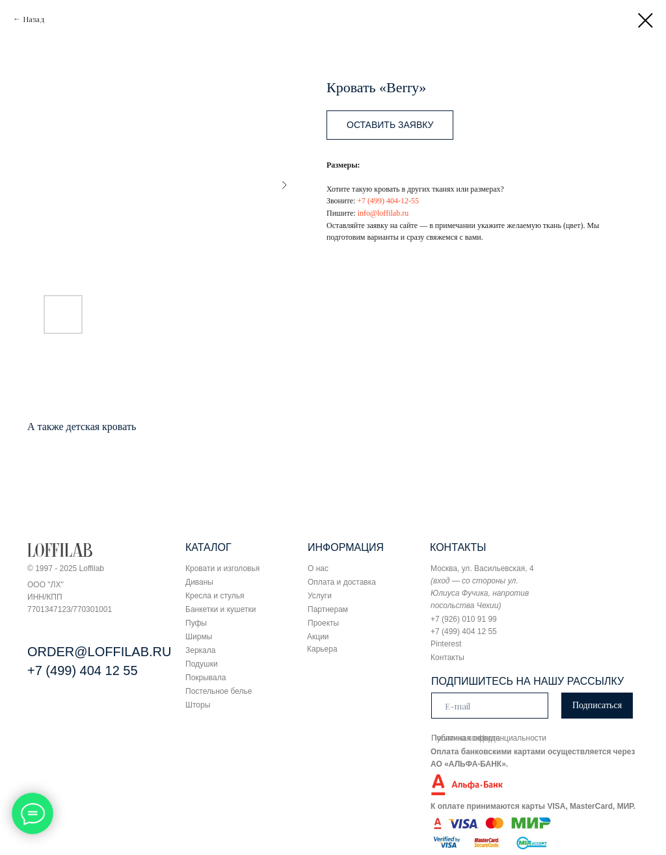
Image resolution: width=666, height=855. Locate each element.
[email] (489, 706)
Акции (318, 636)
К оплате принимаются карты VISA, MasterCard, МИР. (533, 806)
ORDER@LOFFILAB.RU (99, 651)
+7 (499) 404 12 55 (82, 670)
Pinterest (446, 643)
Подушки (201, 664)
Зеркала (200, 650)
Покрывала (205, 677)
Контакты (447, 657)
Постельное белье (218, 691)
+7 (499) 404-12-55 (388, 200)
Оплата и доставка (342, 582)
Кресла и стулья (215, 595)
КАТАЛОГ (208, 547)
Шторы (197, 704)
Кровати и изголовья (222, 568)
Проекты (323, 623)
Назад (34, 19)
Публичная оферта (465, 738)
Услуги (320, 595)
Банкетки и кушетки (220, 609)
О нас (318, 568)
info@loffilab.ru (383, 213)
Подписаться (597, 705)
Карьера (322, 649)
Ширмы (198, 636)
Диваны (199, 582)
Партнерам (328, 609)
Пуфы (196, 623)
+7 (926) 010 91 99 (464, 619)
